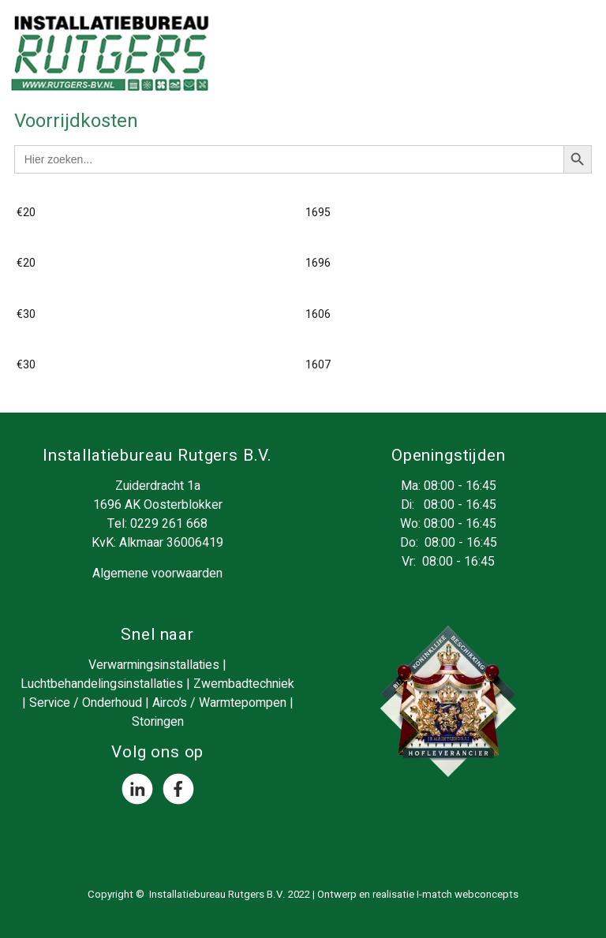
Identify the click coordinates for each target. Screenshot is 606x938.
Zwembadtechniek (243, 684)
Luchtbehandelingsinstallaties (102, 684)
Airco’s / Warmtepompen (219, 702)
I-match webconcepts (467, 894)
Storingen (158, 721)
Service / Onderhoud (85, 702)
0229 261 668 (169, 523)
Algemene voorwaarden (157, 573)
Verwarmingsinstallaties (153, 665)
